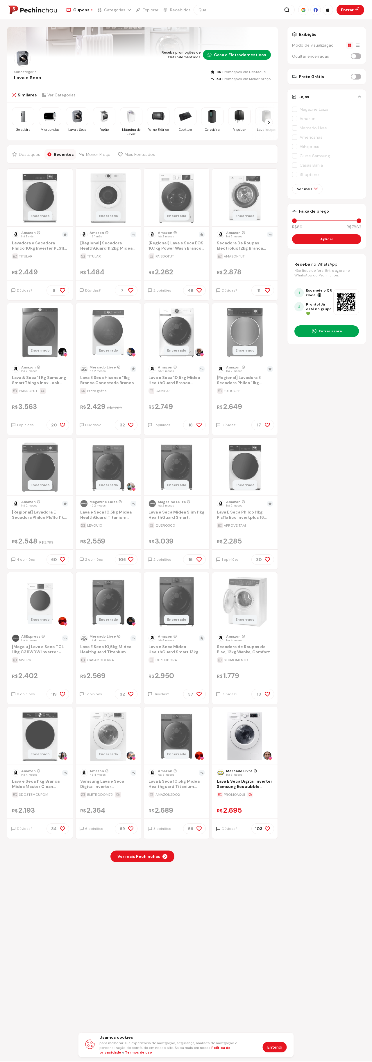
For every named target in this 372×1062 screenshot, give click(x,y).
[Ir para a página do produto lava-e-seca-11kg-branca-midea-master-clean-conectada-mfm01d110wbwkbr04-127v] (40, 736)
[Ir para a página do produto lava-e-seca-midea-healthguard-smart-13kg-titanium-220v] (176, 602)
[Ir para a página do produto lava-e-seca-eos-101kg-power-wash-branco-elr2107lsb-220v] (176, 198)
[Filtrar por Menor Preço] (96, 154)
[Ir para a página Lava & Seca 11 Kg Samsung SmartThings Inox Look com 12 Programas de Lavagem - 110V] (40, 381)
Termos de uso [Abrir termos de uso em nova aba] (138, 1052)
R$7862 (354, 227)
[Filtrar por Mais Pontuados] (137, 154)
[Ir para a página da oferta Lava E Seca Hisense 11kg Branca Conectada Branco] (108, 391)
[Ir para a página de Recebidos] (177, 10)
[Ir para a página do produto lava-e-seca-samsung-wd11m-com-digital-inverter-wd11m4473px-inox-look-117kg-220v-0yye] (40, 332)
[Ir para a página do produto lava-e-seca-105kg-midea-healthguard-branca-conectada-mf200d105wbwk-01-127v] (176, 332)
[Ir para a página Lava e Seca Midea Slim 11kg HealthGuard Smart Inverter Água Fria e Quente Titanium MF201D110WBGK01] (177, 515)
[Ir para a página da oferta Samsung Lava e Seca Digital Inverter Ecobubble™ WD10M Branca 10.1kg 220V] (108, 795)
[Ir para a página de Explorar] (147, 10)
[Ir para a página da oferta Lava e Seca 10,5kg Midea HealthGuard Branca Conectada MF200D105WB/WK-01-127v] (177, 391)
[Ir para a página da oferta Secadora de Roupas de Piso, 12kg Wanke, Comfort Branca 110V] (245, 660)
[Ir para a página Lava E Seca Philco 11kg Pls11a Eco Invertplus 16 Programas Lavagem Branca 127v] (245, 515)
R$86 (297, 227)
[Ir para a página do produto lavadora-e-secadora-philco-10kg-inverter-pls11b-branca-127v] (40, 198)
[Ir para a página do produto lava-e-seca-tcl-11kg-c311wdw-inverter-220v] (40, 602)
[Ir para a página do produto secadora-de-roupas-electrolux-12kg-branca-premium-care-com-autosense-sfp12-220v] (245, 198)
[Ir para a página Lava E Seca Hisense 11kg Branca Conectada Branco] (108, 381)
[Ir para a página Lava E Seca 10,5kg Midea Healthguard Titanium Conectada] (108, 650)
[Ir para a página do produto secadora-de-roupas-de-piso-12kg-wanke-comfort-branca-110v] (245, 602)
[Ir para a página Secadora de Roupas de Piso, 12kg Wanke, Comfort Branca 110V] (245, 650)
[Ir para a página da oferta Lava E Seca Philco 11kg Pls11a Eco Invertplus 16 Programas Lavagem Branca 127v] (245, 525)
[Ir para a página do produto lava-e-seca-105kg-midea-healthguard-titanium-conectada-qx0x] (108, 602)
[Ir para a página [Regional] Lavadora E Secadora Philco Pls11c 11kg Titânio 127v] (40, 515)
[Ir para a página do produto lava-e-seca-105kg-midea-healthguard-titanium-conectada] (108, 467)
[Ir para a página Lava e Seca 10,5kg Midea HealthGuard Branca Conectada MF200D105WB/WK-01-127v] (177, 381)
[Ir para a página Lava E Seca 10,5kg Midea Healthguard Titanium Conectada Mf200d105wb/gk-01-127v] (177, 785)
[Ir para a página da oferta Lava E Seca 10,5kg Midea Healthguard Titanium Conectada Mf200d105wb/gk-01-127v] (177, 795)
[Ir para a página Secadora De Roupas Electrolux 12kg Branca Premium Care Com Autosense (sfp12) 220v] (245, 246)
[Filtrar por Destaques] (27, 154)
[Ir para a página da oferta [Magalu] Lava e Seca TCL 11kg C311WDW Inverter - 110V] (40, 660)
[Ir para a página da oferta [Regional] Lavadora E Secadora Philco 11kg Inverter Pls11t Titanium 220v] (245, 391)
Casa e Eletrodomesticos (237, 54)
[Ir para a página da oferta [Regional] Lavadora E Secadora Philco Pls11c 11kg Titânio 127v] (40, 525)
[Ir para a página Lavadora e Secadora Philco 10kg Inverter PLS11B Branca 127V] (40, 246)
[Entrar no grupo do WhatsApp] (326, 331)
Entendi (274, 1047)
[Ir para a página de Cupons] (79, 10)
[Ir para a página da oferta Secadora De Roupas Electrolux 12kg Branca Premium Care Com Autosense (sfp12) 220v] (245, 256)
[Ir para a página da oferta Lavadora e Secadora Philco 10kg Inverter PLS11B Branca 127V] (40, 256)
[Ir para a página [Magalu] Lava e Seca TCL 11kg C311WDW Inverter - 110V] (40, 650)
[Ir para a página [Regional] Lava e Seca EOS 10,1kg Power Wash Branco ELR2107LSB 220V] (177, 246)
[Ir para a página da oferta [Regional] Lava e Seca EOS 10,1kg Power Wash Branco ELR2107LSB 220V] (177, 256)
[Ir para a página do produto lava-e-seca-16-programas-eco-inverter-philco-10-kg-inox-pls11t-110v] (245, 332)
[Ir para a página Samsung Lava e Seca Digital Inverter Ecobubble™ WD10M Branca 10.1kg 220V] (108, 785)
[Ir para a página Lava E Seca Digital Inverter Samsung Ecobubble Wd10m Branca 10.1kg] (245, 785)
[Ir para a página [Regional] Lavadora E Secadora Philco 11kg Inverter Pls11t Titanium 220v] (245, 381)
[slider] (294, 220)
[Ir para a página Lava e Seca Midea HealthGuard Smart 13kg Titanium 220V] (177, 650)
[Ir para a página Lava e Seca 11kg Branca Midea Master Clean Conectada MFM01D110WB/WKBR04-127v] (40, 785)
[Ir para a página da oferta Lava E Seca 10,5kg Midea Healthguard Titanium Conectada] (108, 660)
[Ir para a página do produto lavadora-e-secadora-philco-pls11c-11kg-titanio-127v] (40, 467)
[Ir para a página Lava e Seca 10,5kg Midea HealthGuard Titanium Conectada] (108, 515)
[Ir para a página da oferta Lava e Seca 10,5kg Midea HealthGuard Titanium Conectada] (108, 525)
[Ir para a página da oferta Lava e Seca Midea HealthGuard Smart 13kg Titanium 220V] (177, 660)
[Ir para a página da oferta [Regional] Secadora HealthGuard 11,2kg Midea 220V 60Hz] (108, 256)
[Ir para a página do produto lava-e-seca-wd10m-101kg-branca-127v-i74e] (108, 736)
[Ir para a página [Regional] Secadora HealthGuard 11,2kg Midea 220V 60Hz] (108, 246)
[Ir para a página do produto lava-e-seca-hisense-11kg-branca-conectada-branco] (108, 332)
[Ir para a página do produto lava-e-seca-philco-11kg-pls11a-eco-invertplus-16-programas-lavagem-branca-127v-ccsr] (245, 467)
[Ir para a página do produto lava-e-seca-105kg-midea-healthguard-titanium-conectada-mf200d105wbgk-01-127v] (176, 736)
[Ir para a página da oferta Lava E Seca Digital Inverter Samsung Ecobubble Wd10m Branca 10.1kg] (245, 795)
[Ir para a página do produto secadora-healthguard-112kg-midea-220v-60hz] (108, 198)
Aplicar (326, 239)
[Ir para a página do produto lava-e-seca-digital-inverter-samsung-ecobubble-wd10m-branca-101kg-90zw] (245, 736)
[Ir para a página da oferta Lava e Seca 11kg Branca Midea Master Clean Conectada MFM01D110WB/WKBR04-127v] (40, 795)
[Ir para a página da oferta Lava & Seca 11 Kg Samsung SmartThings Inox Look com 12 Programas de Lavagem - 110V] (40, 391)
